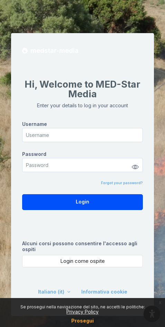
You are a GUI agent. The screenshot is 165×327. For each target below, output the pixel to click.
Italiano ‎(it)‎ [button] (52, 292)
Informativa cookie (104, 292)
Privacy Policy (82, 312)
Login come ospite (82, 261)
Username (34, 124)
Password (34, 154)
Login (82, 202)
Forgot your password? (122, 183)
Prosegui (82, 321)
